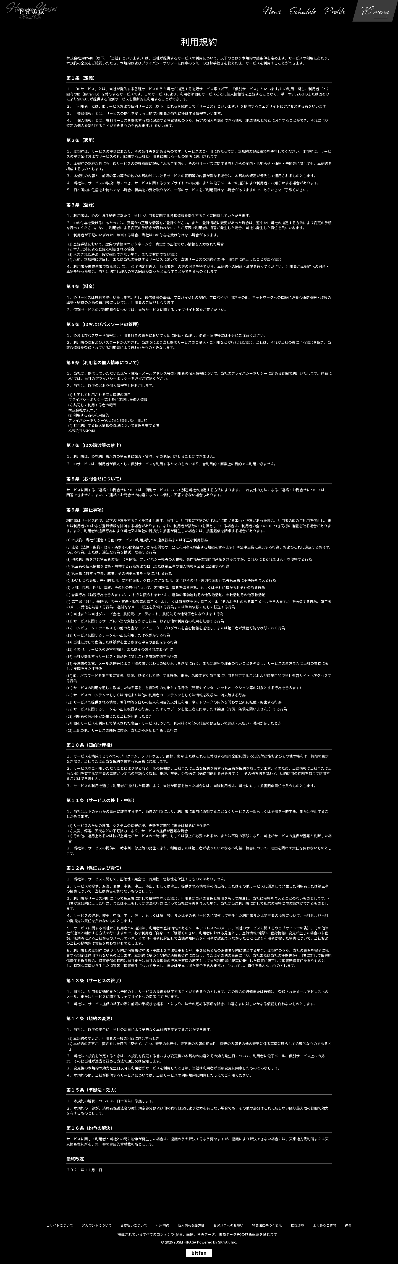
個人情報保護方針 (191, 1225)
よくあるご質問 (324, 1225)
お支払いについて (134, 1225)
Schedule (302, 10)
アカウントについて (97, 1225)
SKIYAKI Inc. (227, 1242)
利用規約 (162, 1225)
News (272, 10)
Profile (334, 10)
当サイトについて (59, 1225)
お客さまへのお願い (228, 1225)
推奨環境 (297, 1225)
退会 (348, 1225)
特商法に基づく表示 (267, 1225)
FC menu (375, 10)
